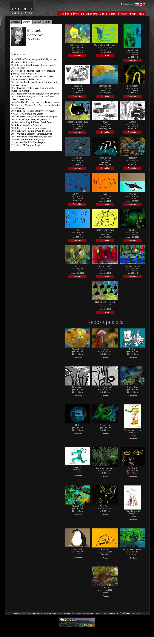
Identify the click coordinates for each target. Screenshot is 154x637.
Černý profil (132, 85)
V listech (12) (77, 506)
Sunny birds (77, 349)
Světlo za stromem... (105, 468)
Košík (141, 13)
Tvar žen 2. (132, 468)
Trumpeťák (77, 467)
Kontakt (132, 13)
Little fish (77, 157)
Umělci (69, 13)
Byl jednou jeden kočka (77, 121)
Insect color (132, 50)
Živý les (132, 230)
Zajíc (105, 194)
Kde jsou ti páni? (132, 266)
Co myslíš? (77, 193)
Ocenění (37, 21)
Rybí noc (133, 349)
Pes (77, 229)
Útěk (77, 425)
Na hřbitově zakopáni (105, 302)
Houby (105, 349)
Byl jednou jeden (77, 45)
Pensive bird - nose (133, 430)
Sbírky (47, 21)
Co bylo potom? (105, 387)
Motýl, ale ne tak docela (105, 45)
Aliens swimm (105, 157)
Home (61, 13)
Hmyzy (105, 121)
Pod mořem (132, 387)
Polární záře (105, 425)
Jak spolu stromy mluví (132, 549)
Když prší (77, 85)
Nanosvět (104, 587)
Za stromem (77, 387)
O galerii (103, 13)
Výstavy (123, 13)
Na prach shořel (105, 266)
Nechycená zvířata (105, 229)
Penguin (132, 193)
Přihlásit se (127, 4)
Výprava (132, 121)
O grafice (113, 13)
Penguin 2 (77, 549)
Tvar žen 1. (105, 506)
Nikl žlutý (132, 157)
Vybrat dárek (92, 13)
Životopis (15, 21)
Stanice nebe (105, 85)
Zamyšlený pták (132, 511)
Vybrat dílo (79, 13)
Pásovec (105, 549)
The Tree (77, 266)
